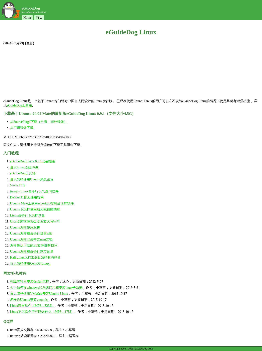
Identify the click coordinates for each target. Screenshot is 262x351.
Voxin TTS (17, 185)
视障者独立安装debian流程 (29, 281)
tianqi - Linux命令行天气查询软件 (34, 191)
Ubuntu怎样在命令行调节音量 (31, 251)
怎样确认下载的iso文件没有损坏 (33, 245)
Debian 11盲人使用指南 (27, 197)
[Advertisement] (131, 72)
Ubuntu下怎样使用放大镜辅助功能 (35, 209)
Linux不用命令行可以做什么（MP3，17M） (42, 311)
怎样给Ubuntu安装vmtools (28, 299)
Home (27, 17)
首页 (39, 17)
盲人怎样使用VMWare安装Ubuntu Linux (39, 293)
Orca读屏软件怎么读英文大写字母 (35, 221)
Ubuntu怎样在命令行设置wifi (31, 233)
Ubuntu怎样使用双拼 (25, 227)
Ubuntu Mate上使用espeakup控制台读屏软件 (42, 203)
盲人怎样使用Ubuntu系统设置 (31, 179)
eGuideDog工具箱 (19, 105)
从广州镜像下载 (21, 128)
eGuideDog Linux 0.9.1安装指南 (32, 161)
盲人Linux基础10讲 (24, 167)
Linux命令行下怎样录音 (27, 215)
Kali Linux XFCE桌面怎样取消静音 (35, 257)
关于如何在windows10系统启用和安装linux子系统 (46, 287)
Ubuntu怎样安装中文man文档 (31, 239)
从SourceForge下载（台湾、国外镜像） (38, 122)
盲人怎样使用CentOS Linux (29, 263)
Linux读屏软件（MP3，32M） (32, 305)
